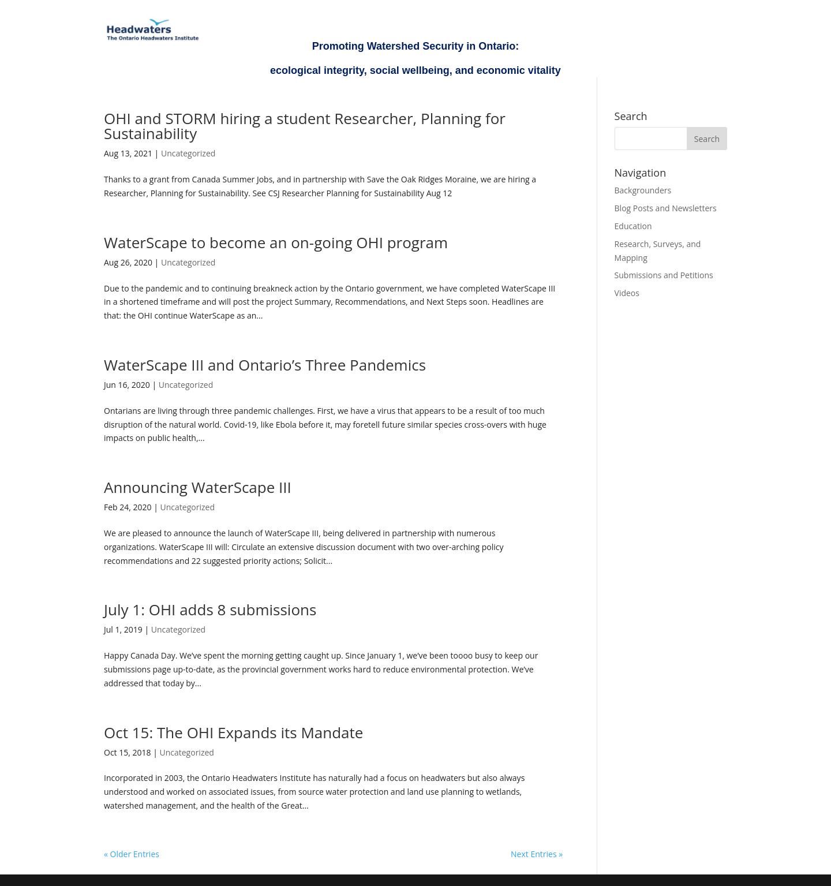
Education (633, 225)
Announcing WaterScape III (197, 487)
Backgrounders (643, 190)
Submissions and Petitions (664, 275)
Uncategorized (188, 153)
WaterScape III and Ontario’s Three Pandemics (265, 364)
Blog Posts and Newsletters (666, 208)
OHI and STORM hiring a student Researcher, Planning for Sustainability (305, 126)
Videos (627, 292)
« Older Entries (131, 853)
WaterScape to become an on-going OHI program (276, 242)
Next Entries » (537, 853)
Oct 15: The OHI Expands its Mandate (233, 732)
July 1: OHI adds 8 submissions (210, 609)
